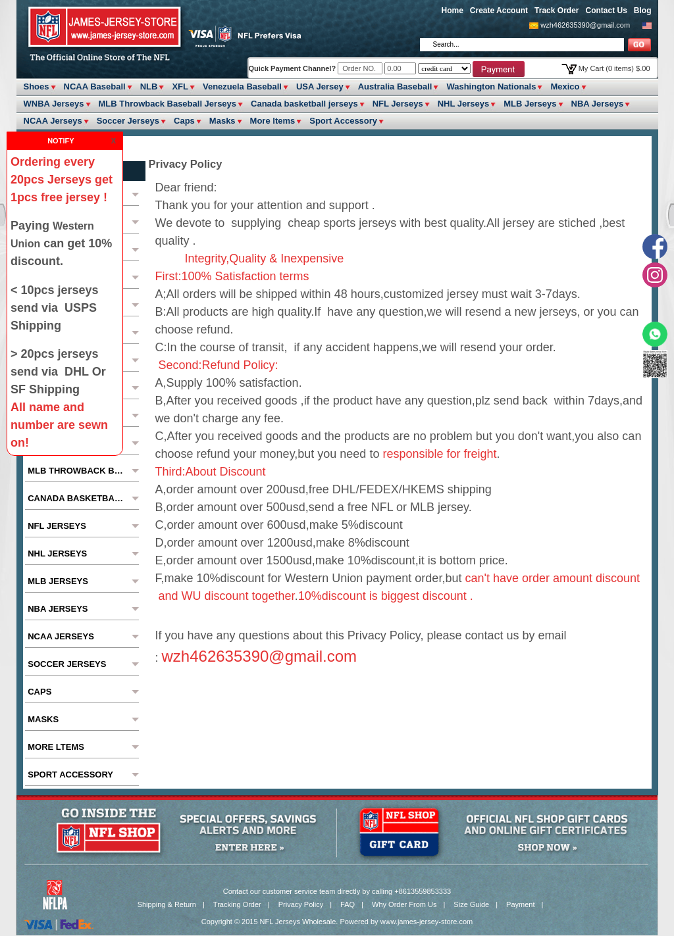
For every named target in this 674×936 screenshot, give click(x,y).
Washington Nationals (491, 86)
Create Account (499, 10)
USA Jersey (320, 86)
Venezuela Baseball (242, 86)
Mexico (564, 86)
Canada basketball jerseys (304, 104)
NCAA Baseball (95, 86)
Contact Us (606, 10)
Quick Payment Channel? (293, 68)
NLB (149, 86)
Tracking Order (237, 904)
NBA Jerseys (597, 104)
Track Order (556, 10)
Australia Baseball (395, 86)
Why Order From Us (404, 904)
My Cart (614, 68)
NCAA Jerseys (53, 121)
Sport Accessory (343, 121)
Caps (184, 121)
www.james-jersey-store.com (426, 921)
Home (452, 10)
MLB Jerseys (530, 104)
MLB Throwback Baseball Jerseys (168, 104)
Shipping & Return (167, 904)
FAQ (347, 904)
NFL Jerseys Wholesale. (299, 921)
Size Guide (471, 904)
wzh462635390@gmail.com (585, 25)
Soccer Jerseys (128, 121)
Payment (520, 904)
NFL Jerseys (398, 104)
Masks (222, 121)
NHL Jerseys (464, 104)
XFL (180, 86)
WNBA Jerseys (54, 104)
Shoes (36, 86)
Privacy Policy (300, 904)
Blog (643, 10)
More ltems (273, 121)
